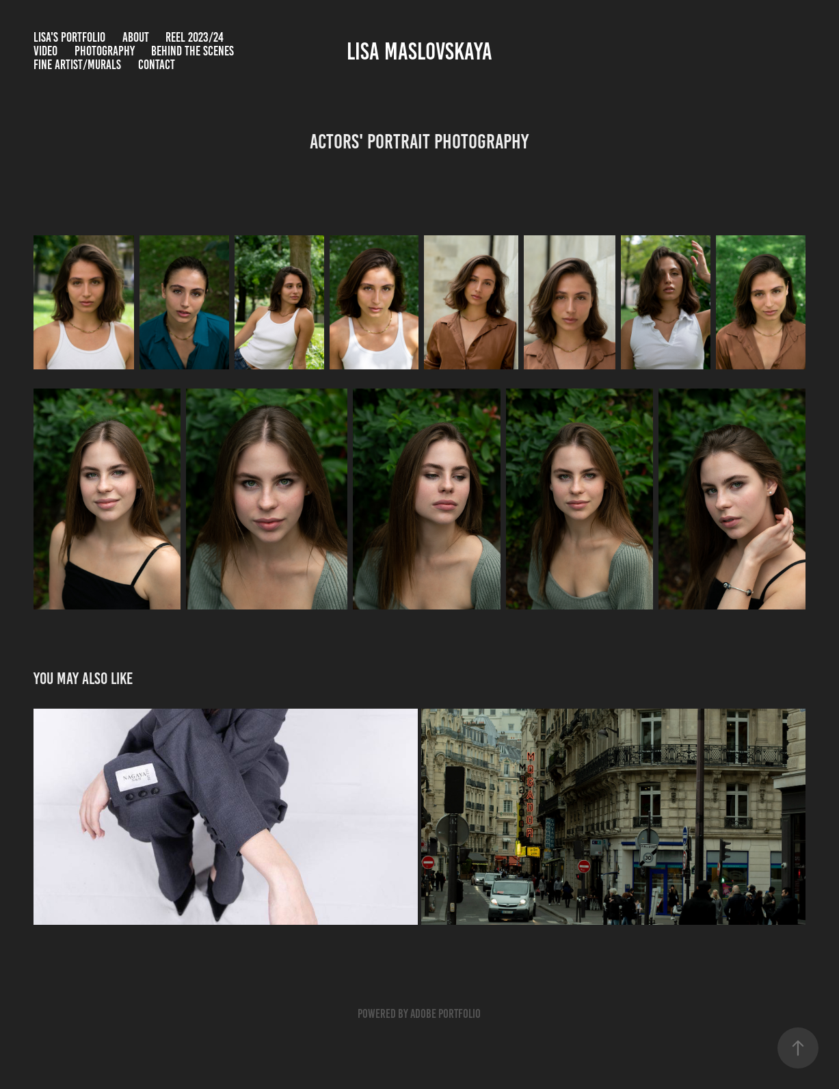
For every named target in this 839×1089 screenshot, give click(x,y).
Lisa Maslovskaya (419, 51)
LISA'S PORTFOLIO (69, 37)
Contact (156, 64)
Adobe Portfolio (445, 1014)
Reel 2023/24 (194, 37)
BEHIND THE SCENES (192, 51)
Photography (105, 51)
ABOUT (135, 37)
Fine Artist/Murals (77, 64)
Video (45, 51)
